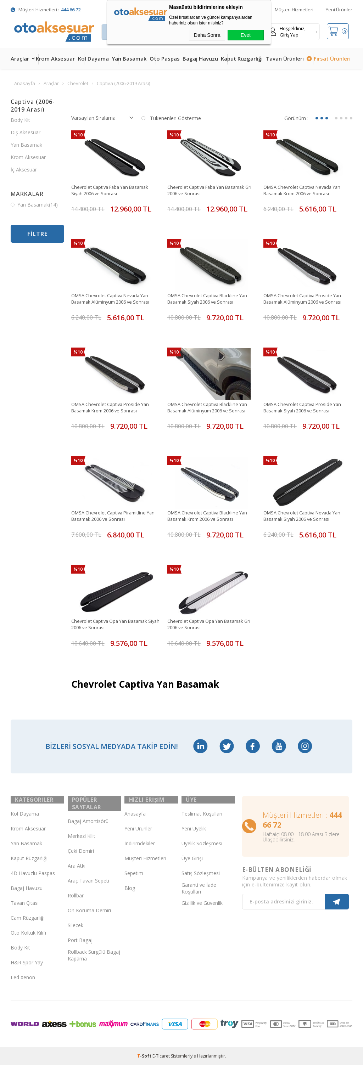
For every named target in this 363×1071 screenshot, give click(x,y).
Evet (246, 35)
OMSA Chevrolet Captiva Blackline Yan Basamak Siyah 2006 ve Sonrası (211, 299)
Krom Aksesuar (55, 58)
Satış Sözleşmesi (201, 879)
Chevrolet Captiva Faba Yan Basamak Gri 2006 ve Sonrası (210, 190)
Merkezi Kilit (81, 842)
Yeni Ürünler (339, 9)
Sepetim (133, 879)
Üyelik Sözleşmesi (202, 849)
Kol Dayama (93, 58)
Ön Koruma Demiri (89, 917)
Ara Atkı (76, 872)
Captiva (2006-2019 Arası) (33, 105)
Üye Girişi (192, 864)
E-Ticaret (161, 1062)
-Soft (144, 1062)
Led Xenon (23, 983)
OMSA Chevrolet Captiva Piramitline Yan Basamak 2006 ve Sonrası (112, 517)
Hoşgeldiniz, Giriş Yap (287, 31)
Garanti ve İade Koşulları (199, 894)
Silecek (75, 932)
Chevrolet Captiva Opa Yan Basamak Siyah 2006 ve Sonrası (113, 626)
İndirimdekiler (139, 849)
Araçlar (20, 58)
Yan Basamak (129, 58)
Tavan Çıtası (25, 909)
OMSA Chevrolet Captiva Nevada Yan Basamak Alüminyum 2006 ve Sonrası (114, 299)
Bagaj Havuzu (200, 58)
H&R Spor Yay (27, 968)
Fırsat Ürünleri (332, 58)
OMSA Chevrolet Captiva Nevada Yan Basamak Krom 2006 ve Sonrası (306, 190)
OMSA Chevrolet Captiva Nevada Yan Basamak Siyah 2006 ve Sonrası (306, 517)
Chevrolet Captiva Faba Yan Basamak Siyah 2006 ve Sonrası (114, 190)
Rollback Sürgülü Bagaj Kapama (94, 961)
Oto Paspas (165, 58)
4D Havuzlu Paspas (33, 879)
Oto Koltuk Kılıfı (28, 939)
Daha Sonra (207, 35)
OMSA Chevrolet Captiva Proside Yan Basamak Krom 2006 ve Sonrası (113, 408)
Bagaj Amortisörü (88, 827)
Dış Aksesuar (25, 132)
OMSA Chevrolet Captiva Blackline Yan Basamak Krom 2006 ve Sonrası (211, 517)
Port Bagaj (80, 946)
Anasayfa (135, 820)
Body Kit (20, 120)
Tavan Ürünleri (285, 58)
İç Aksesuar (24, 169)
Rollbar (76, 902)
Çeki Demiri (81, 857)
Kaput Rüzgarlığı (242, 58)
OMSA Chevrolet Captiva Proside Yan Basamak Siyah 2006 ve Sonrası (305, 408)
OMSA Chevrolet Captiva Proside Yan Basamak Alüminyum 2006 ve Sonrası (306, 299)
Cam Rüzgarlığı (28, 924)
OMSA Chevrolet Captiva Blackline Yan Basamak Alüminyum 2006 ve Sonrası (211, 408)
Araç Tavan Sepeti (88, 887)
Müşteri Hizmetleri (294, 9)
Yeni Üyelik (194, 835)
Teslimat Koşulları (202, 820)
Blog (129, 894)
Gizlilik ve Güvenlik (202, 909)
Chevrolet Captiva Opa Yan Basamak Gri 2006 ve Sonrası (209, 626)
